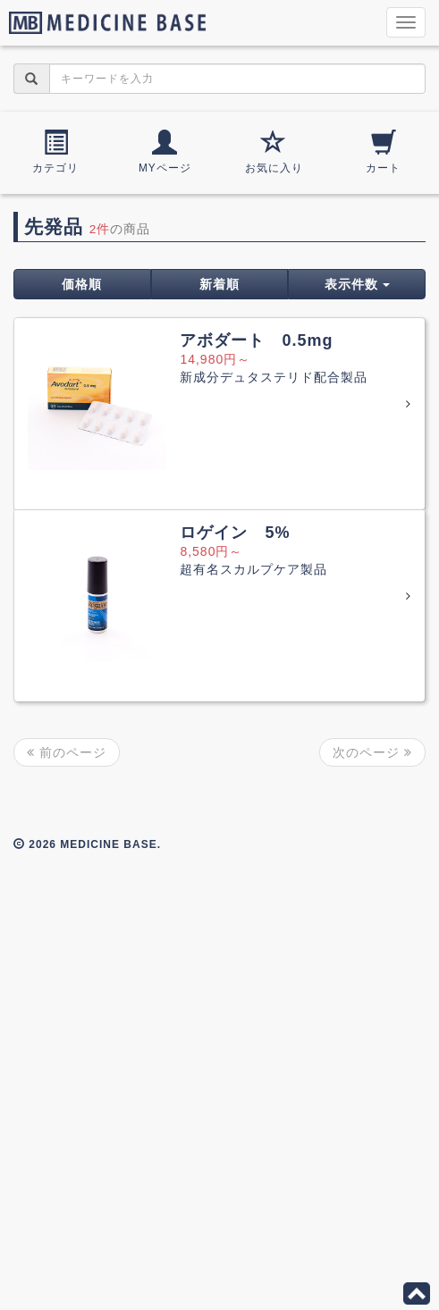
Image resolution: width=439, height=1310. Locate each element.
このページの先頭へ (416, 1293)
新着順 (219, 284)
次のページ (372, 752)
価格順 (82, 284)
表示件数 (357, 284)
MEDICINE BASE (103, 22)
